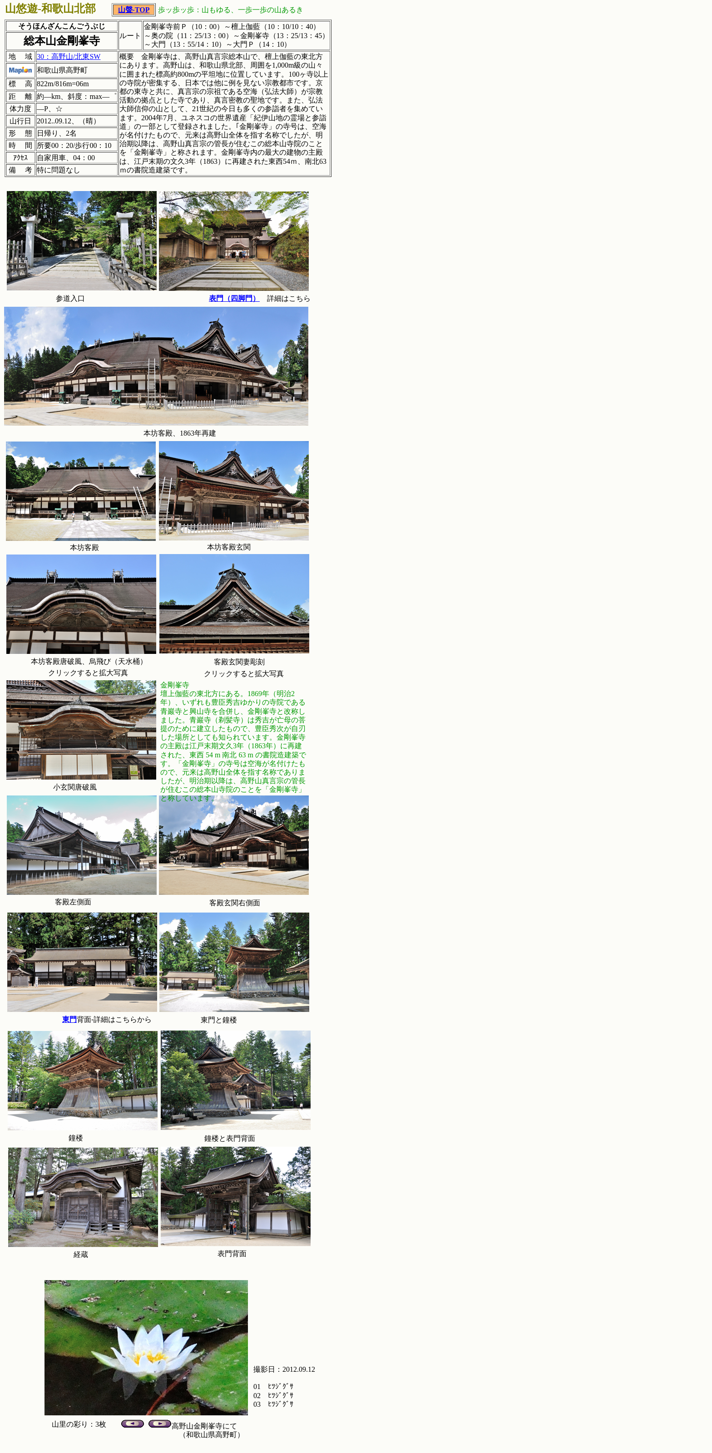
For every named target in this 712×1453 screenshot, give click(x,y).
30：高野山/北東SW (68, 56)
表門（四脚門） (234, 298)
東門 (69, 1019)
